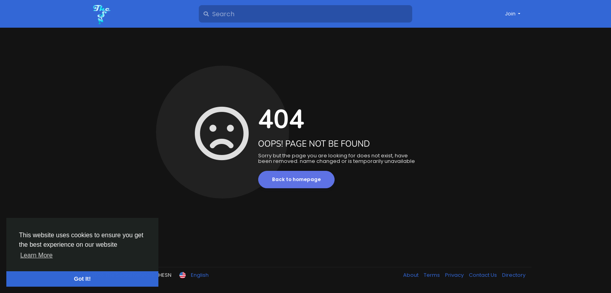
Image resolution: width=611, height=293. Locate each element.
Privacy (455, 275)
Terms (432, 275)
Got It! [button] (82, 279)
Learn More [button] (36, 255)
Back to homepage (296, 179)
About (411, 275)
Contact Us (483, 275)
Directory (513, 275)
